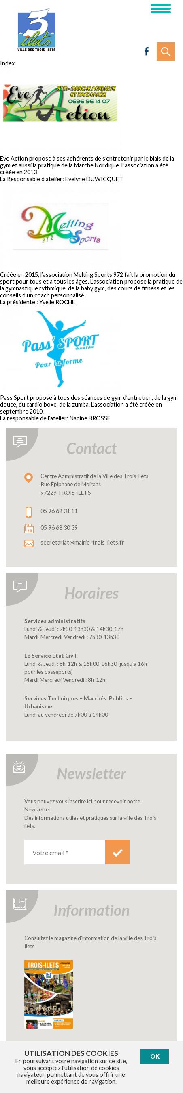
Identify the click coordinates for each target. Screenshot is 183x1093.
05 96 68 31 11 (59, 511)
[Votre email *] (64, 852)
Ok (155, 1056)
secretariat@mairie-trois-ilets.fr (82, 542)
